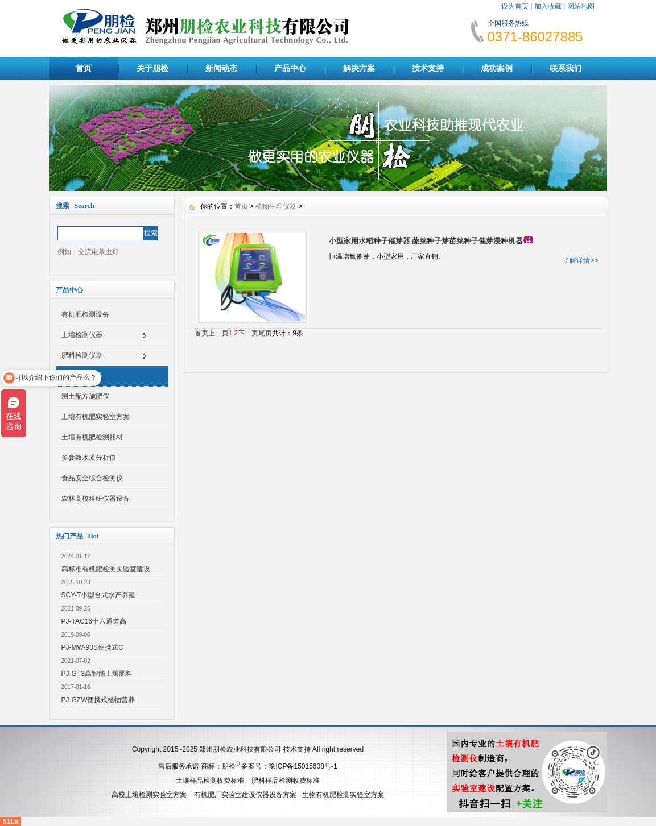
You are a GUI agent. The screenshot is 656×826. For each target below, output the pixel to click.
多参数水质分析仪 (88, 458)
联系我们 (565, 68)
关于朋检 (152, 68)
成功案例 (497, 68)
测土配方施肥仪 (85, 396)
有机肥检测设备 (85, 314)
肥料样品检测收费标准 (285, 781)
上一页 (218, 333)
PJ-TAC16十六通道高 (93, 621)
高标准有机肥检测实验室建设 (105, 569)
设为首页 (515, 6)
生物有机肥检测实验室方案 (343, 795)
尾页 (265, 333)
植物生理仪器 (81, 376)
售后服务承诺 (178, 766)
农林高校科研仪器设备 (95, 499)
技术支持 (428, 68)
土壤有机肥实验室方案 (95, 417)
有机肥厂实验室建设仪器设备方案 (245, 795)
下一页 (248, 333)
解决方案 (359, 68)
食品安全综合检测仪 (92, 478)
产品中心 (290, 68)
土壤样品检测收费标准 (210, 781)
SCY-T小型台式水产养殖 (98, 595)
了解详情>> (580, 260)
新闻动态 (221, 68)
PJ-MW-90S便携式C (92, 647)
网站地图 (581, 6)
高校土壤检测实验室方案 (149, 795)
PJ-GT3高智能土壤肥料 (97, 674)
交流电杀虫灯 (98, 252)
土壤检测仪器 (81, 335)
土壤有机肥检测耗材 (92, 437)
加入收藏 (548, 6)
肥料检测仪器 (81, 355)
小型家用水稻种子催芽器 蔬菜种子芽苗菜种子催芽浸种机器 (426, 240)
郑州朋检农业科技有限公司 (240, 749)
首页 (84, 68)
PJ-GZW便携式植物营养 (98, 700)
